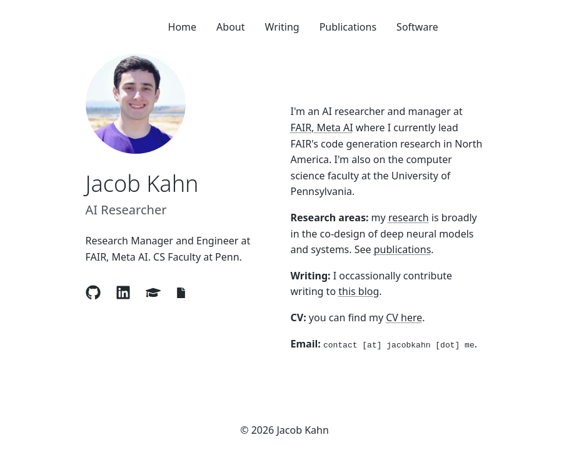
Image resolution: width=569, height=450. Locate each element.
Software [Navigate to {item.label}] (417, 27)
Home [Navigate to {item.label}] (182, 27)
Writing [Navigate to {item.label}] (282, 27)
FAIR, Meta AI (322, 127)
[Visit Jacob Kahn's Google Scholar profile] (153, 292)
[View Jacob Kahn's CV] (181, 293)
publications (402, 249)
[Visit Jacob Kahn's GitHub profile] (93, 292)
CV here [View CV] (404, 317)
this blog (358, 291)
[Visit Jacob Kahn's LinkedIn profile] (123, 292)
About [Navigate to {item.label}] (230, 27)
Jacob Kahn (142, 183)
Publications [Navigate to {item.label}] (348, 27)
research (408, 217)
